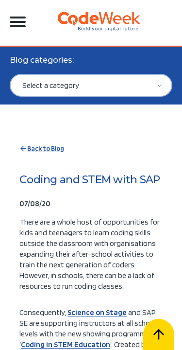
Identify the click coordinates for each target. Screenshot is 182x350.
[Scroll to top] (158, 334)
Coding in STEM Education (65, 344)
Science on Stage (97, 312)
